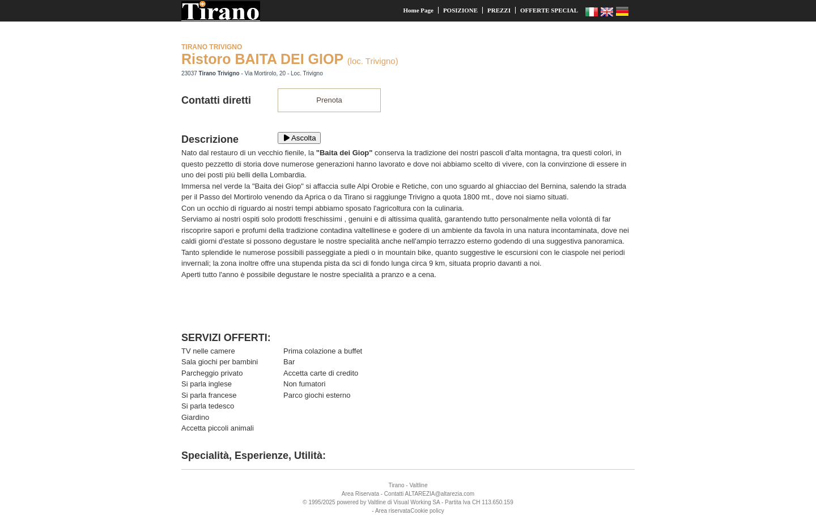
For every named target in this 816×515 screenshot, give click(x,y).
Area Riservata (360, 494)
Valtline (418, 485)
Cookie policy (427, 511)
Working (420, 502)
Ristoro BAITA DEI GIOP (262, 59)
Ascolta (299, 138)
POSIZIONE (460, 10)
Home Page (418, 10)
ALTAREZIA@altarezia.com (440, 494)
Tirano (397, 485)
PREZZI (499, 10)
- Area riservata (391, 511)
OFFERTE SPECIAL (549, 10)
